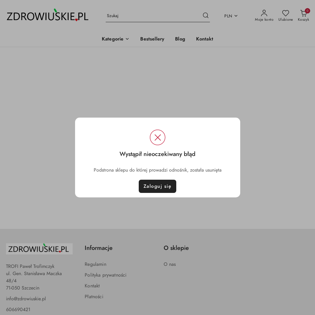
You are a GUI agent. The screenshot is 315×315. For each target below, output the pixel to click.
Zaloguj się (158, 186)
